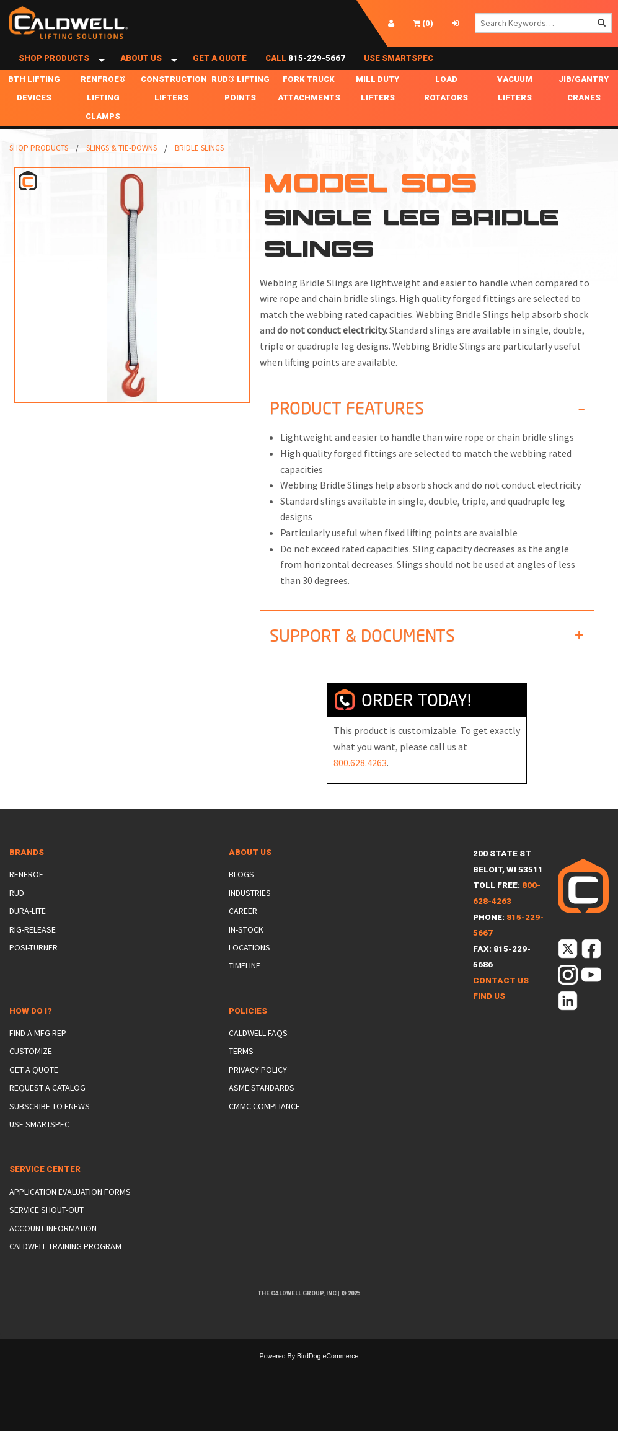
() (423, 23)
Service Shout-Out (46, 1232)
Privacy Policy (258, 1091)
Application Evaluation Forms (70, 1214)
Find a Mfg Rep (37, 1055)
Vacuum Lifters (514, 111)
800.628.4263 (360, 785)
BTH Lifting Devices (34, 111)
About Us (141, 69)
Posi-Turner (33, 970)
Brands (26, 875)
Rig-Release (32, 951)
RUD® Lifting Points (240, 111)
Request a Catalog (47, 1110)
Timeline (244, 988)
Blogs (241, 897)
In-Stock (246, 951)
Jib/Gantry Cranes (583, 111)
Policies (248, 1033)
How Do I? (30, 1033)
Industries (250, 915)
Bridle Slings (199, 171)
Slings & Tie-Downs (121, 171)
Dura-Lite (27, 933)
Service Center (45, 1192)
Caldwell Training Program (65, 1269)
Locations (249, 970)
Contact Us (501, 1003)
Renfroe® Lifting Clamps (103, 120)
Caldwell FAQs (258, 1055)
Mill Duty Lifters (377, 111)
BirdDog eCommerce (328, 1379)
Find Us (489, 1019)
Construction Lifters (173, 111)
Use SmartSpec (398, 69)
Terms (241, 1073)
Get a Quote (220, 69)
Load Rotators (446, 111)
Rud (16, 915)
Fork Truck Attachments (309, 111)
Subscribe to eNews (49, 1128)
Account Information (53, 1250)
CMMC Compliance (264, 1128)
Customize (30, 1073)
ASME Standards (261, 1110)
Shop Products (54, 69)
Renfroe (26, 897)
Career (243, 933)
